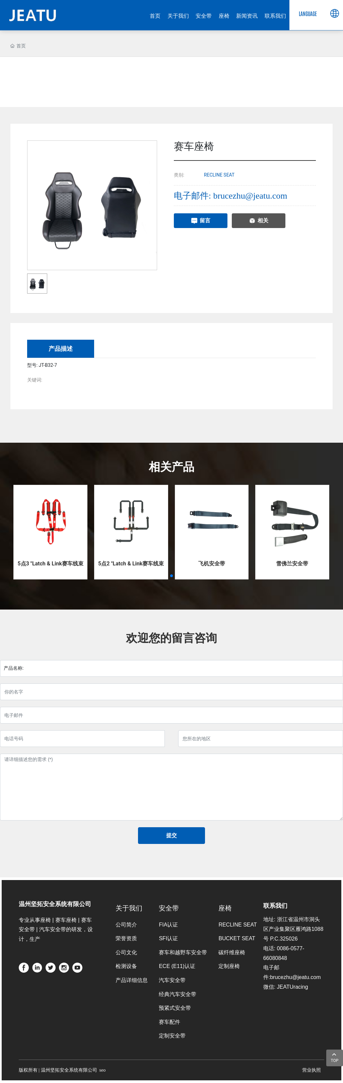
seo (102, 1070)
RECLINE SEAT (219, 175)
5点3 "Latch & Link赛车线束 (50, 563)
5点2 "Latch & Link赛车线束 (131, 563)
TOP (335, 1057)
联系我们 (275, 905)
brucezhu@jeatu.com (295, 977)
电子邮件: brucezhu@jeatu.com (230, 196)
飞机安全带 (211, 563)
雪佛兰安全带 (292, 563)
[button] (171, 575)
